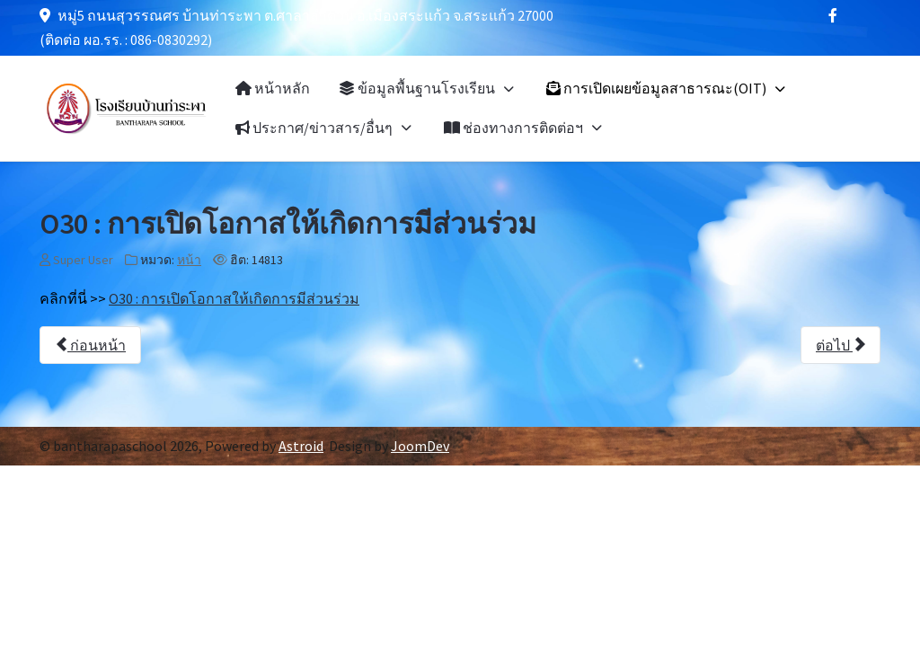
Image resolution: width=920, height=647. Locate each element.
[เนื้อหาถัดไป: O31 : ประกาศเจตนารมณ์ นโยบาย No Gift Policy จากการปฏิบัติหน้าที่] (840, 345)
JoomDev (420, 446)
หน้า (189, 260)
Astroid (301, 446)
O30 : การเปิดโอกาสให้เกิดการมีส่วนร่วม (234, 298)
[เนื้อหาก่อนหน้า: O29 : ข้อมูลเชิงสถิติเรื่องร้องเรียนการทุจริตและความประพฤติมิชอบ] (90, 345)
